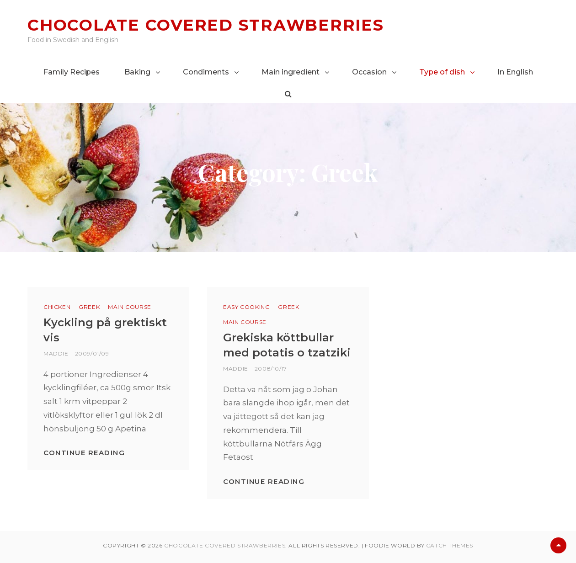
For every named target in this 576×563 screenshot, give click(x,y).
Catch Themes (449, 545)
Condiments (206, 72)
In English (515, 72)
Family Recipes (71, 72)
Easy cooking (246, 306)
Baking (137, 72)
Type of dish (442, 72)
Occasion (369, 72)
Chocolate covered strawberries (205, 25)
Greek (89, 306)
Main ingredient (290, 72)
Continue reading (84, 452)
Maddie (56, 353)
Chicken (56, 306)
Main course (129, 306)
